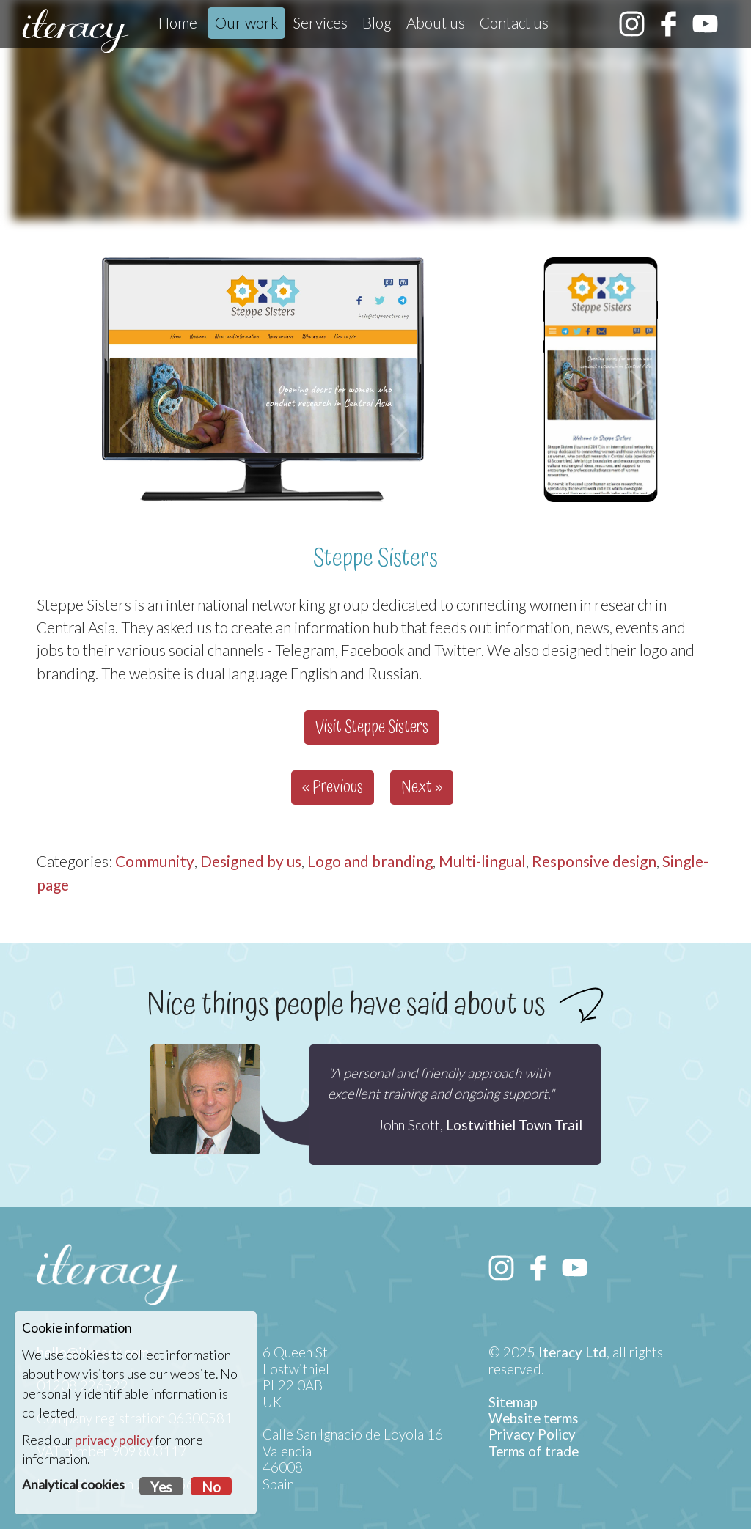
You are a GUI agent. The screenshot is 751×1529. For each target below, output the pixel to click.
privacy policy (114, 1440)
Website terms (533, 1418)
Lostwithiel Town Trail (514, 1125)
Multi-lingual (482, 861)
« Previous (332, 787)
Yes (161, 1487)
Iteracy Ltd (572, 1352)
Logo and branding (370, 861)
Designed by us (250, 861)
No (211, 1487)
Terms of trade (533, 1451)
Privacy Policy (532, 1434)
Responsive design (594, 861)
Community (154, 861)
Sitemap (513, 1402)
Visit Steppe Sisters (371, 727)
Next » (421, 787)
